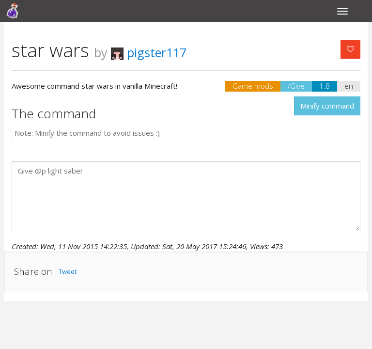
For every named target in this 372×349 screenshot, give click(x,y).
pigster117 (148, 52)
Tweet (68, 271)
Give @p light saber (186, 196)
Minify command (327, 106)
